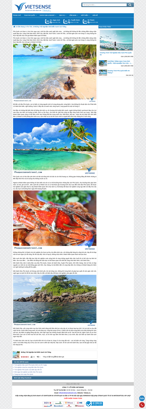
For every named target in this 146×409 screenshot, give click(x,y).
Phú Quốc (16, 38)
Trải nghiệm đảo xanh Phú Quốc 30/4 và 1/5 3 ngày (30, 365)
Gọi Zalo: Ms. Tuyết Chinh (65, 21)
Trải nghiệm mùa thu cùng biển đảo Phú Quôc (28, 367)
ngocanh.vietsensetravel (51, 22)
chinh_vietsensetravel (69, 22)
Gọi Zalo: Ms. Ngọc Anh (47, 21)
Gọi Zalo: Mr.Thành (85, 21)
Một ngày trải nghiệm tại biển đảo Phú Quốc (28, 372)
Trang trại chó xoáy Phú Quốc (23, 374)
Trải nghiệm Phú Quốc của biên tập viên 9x (28, 369)
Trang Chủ (37, 6)
